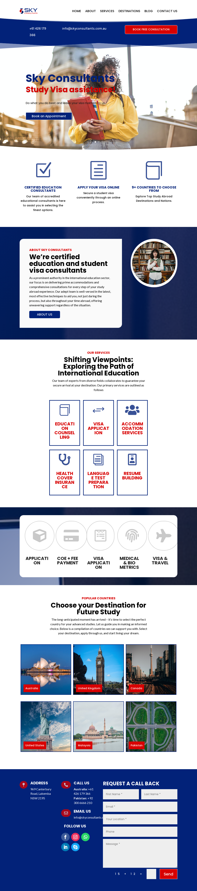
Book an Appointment (49, 122)
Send (168, 874)
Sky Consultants (70, 84)
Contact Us (167, 11)
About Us (44, 314)
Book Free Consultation (151, 29)
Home (76, 11)
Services (107, 11)
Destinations (129, 11)
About (90, 11)
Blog (148, 11)
